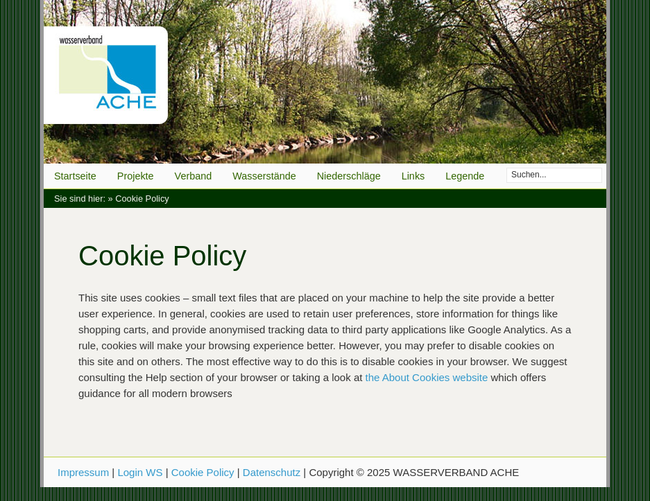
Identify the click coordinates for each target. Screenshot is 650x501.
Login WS (139, 472)
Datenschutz (271, 472)
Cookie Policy (202, 472)
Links (413, 176)
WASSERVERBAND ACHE (325, 82)
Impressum (83, 472)
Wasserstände (264, 176)
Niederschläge (349, 176)
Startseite (75, 176)
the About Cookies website (427, 377)
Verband (193, 176)
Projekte (135, 176)
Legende (464, 176)
